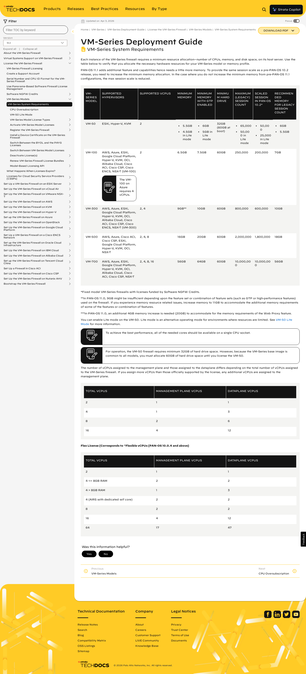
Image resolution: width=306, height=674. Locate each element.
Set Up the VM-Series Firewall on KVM (28, 207)
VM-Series (97, 29)
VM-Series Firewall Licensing (24, 68)
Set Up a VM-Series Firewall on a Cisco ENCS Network (32, 236)
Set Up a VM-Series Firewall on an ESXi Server (33, 183)
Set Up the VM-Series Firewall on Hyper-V (30, 212)
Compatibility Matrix (92, 640)
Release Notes (88, 624)
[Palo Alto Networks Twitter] (287, 617)
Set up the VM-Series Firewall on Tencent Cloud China (33, 262)
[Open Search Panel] (265, 9)
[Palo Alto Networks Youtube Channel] (296, 617)
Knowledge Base (147, 645)
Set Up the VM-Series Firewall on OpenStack (32, 222)
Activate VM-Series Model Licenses (32, 125)
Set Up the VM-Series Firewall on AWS (28, 201)
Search (82, 629)
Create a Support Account (23, 73)
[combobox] (35, 30)
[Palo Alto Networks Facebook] (268, 617)
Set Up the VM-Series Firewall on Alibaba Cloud (33, 255)
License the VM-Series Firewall (23, 63)
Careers (140, 629)
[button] (303, 539)
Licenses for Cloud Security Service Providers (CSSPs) (35, 177)
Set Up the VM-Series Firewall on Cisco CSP (31, 273)
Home (84, 29)
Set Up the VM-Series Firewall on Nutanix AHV (33, 278)
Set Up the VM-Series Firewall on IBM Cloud (31, 250)
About (139, 624)
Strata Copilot (286, 9)
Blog (81, 635)
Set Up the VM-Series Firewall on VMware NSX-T (34, 195)
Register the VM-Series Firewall (29, 130)
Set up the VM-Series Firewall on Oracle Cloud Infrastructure (32, 244)
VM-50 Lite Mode (21, 114)
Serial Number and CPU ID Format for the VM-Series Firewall (36, 80)
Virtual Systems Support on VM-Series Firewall (33, 58)
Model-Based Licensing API (27, 166)
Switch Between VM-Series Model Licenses (37, 150)
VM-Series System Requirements (28, 104)
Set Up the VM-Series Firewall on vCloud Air (31, 189)
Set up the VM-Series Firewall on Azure (28, 217)
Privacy (176, 624)
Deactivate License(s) (23, 155)
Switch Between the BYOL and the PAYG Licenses (36, 144)
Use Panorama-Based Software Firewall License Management (37, 87)
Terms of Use (180, 635)
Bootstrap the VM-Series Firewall (24, 283)
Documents (179, 640)
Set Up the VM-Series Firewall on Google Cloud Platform (33, 228)
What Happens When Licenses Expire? (31, 171)
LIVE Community (147, 640)
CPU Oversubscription (24, 109)
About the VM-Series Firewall (22, 53)
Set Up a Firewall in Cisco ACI (22, 268)
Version (8, 37)
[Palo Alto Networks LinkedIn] (277, 617)
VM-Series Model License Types (30, 119)
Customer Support (147, 635)
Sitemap (83, 651)
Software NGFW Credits (22, 94)
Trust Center (179, 629)
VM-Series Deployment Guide (125, 29)
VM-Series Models (18, 99)
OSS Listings (86, 645)
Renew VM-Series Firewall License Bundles (37, 160)
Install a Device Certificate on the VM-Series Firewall (37, 136)
